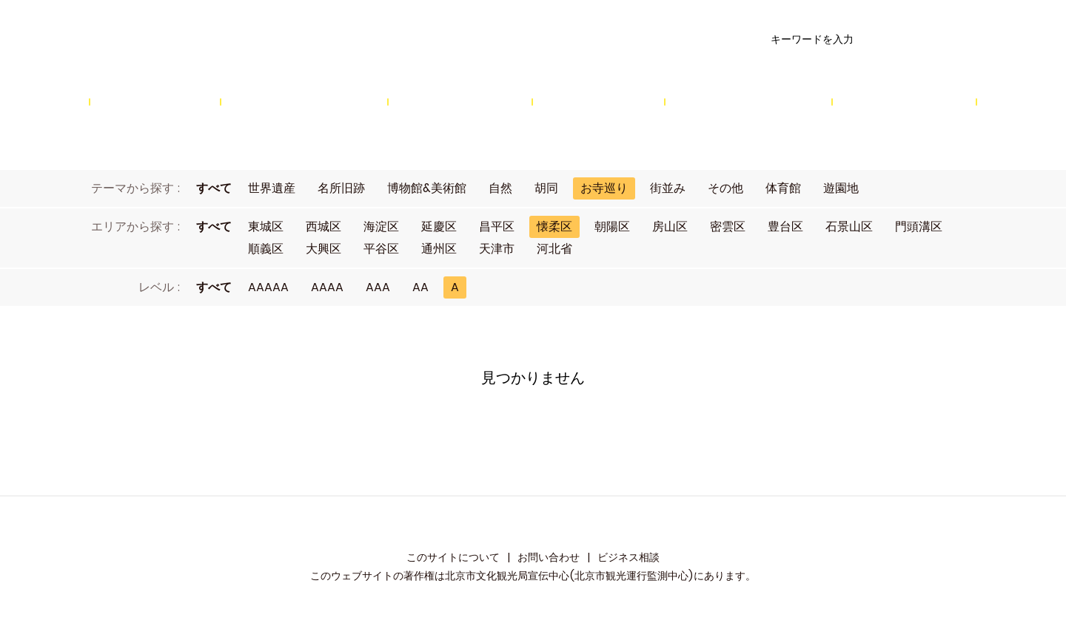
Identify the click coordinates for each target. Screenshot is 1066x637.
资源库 (248, 39)
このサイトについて (453, 557)
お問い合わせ (548, 557)
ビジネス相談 (628, 557)
